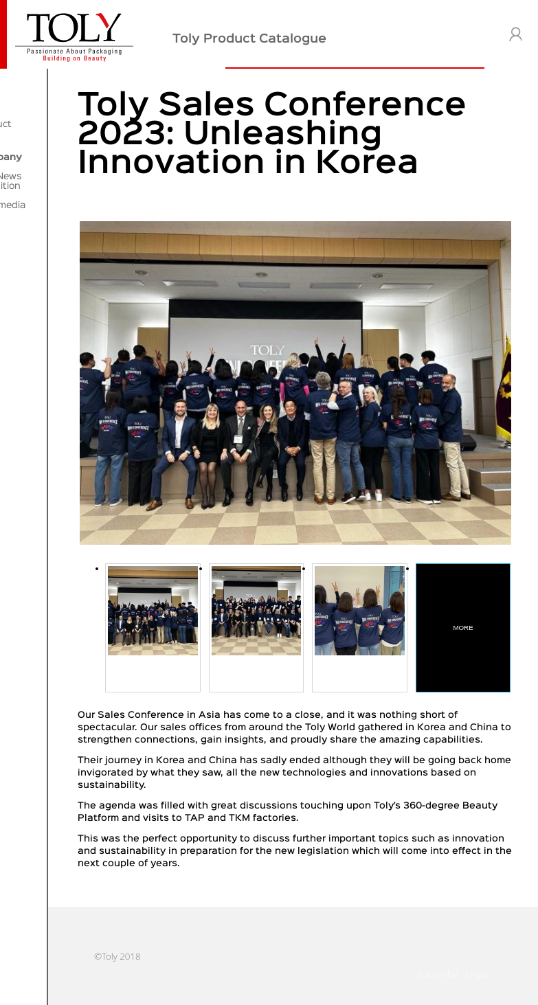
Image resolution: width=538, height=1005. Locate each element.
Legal (476, 987)
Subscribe (437, 987)
